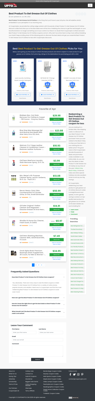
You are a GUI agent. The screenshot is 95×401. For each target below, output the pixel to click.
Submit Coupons (30, 376)
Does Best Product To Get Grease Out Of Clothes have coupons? (33, 277)
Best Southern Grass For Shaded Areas (82, 250)
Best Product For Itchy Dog (78, 267)
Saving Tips (12, 376)
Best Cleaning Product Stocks (79, 292)
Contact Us (29, 374)
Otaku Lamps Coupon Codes (52, 382)
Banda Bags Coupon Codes (52, 371)
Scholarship (13, 382)
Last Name (42, 329)
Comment (15, 344)
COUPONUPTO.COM (23, 397)
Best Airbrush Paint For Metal (79, 271)
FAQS (72, 212)
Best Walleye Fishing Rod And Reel (80, 233)
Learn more (74, 210)
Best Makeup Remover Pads (79, 260)
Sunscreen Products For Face (79, 264)
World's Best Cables (76, 236)
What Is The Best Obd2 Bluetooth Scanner (83, 285)
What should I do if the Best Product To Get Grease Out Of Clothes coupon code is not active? (36, 312)
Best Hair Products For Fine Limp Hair (81, 274)
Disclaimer (28, 379)
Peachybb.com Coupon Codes (53, 384)
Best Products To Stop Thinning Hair (81, 288)
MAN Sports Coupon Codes (52, 376)
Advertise (12, 379)
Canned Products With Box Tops (80, 243)
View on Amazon (56, 122)
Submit (37, 359)
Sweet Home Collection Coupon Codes (53, 390)
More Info (57, 119)
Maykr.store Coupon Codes (52, 379)
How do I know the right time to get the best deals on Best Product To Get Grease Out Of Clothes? (36, 304)
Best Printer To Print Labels (78, 253)
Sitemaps (28, 388)
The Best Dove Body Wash (78, 229)
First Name (15, 329)
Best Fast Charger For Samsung (80, 281)
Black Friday (73, 170)
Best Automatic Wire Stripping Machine (82, 240)
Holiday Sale (29, 371)
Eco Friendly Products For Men (79, 246)
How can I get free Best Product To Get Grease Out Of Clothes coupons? (35, 298)
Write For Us (12, 374)
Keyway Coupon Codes (51, 374)
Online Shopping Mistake (30, 384)
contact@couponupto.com (78, 379)
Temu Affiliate (29, 391)
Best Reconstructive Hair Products (80, 257)
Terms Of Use (13, 384)
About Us (12, 371)
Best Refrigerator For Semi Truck (80, 226)
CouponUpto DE (14, 391)
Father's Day (79, 168)
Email (14, 336)
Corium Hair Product (76, 278)
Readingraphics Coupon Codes (53, 387)
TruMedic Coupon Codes (51, 393)
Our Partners (13, 388)
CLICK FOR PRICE (22, 94)
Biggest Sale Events (31, 382)
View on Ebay (56, 124)
